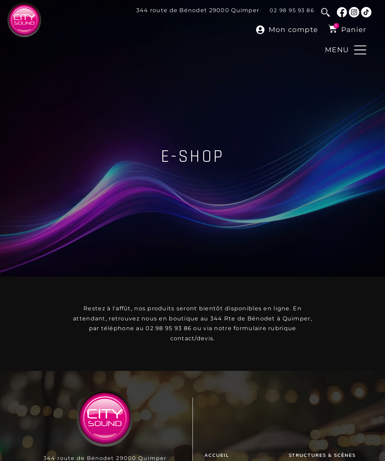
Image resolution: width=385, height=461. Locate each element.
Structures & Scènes (322, 448)
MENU (337, 50)
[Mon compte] (260, 29)
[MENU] (360, 50)
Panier (354, 29)
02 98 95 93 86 (292, 10)
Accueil (216, 448)
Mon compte (293, 29)
